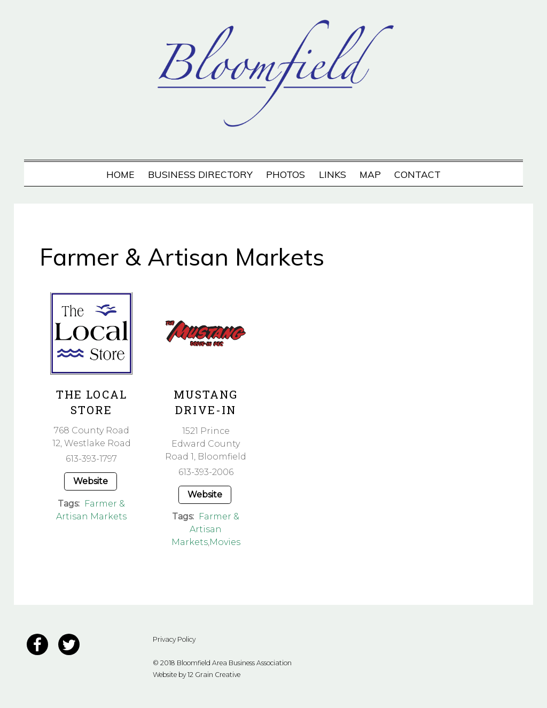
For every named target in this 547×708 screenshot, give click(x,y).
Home (120, 174)
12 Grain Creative (213, 675)
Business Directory (200, 174)
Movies (224, 542)
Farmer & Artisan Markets (205, 529)
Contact (417, 174)
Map (370, 174)
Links (332, 174)
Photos (285, 174)
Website (90, 481)
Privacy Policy (174, 639)
